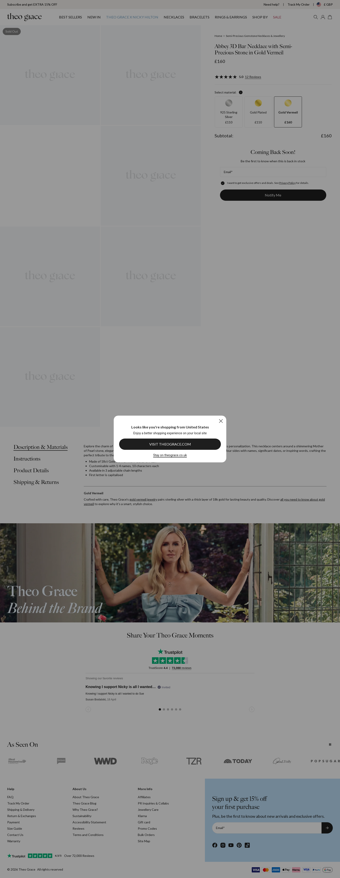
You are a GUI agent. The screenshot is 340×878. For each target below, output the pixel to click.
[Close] (221, 421)
